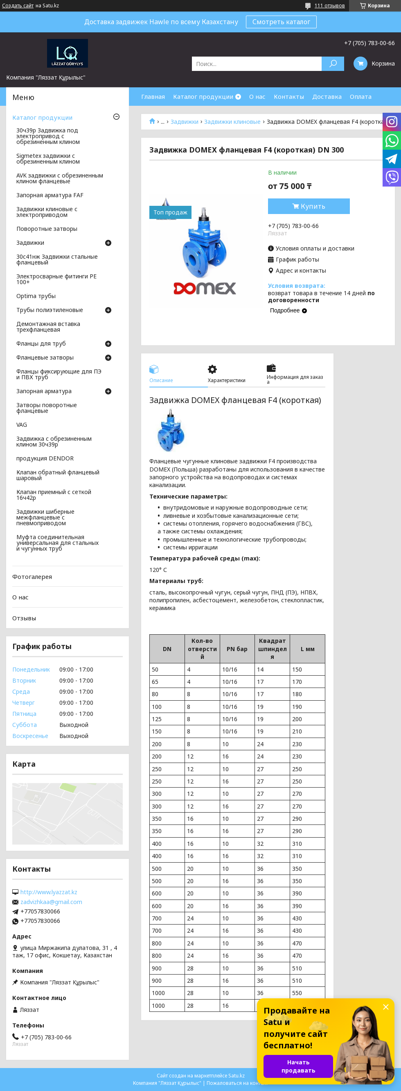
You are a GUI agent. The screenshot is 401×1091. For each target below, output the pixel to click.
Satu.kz (236, 1075)
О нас (257, 96)
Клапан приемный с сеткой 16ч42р (53, 495)
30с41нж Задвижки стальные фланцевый (57, 260)
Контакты (289, 96)
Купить (313, 206)
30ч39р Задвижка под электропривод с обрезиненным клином (48, 137)
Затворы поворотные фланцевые (46, 408)
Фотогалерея (32, 576)
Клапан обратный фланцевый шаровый (57, 475)
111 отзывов (330, 5)
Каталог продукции (203, 96)
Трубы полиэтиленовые (49, 310)
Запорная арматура (44, 391)
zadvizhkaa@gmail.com (51, 902)
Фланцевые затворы (45, 358)
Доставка (327, 96)
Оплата (361, 96)
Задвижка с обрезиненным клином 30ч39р (54, 442)
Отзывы (24, 618)
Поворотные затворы (46, 229)
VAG (21, 425)
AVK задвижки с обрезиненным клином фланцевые (59, 179)
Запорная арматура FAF (49, 195)
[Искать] (333, 64)
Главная (153, 96)
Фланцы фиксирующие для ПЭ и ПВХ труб (58, 375)
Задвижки (184, 121)
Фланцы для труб (41, 344)
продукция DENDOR (45, 459)
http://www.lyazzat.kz (48, 892)
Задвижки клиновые (232, 121)
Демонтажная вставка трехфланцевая (48, 327)
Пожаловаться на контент (237, 1083)
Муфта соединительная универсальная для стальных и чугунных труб (57, 543)
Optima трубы (36, 296)
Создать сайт (18, 6)
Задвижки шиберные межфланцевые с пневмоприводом (45, 518)
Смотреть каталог (281, 21)
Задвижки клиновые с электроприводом (46, 212)
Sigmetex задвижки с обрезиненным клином (48, 159)
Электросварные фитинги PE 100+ (56, 279)
